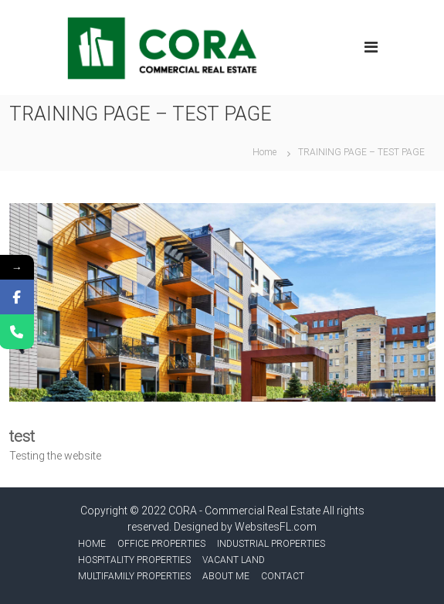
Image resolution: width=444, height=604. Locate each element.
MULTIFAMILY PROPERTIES (134, 576)
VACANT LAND (233, 560)
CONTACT (282, 576)
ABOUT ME (225, 576)
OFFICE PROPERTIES (161, 543)
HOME (92, 543)
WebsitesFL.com (276, 527)
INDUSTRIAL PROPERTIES (271, 543)
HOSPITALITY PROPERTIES (134, 560)
